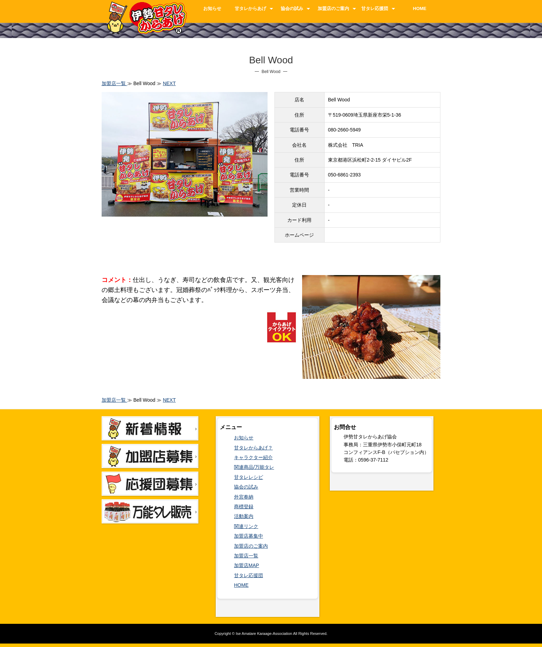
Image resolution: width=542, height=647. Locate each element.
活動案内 (243, 516)
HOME (420, 8)
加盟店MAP (246, 565)
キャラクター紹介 (253, 457)
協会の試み (292, 8)
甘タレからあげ (250, 8)
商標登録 (243, 506)
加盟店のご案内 (333, 8)
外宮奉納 (243, 497)
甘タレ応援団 (374, 8)
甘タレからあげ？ (253, 447)
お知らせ (212, 8)
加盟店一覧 (114, 83)
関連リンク (246, 526)
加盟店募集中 (248, 536)
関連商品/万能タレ (254, 467)
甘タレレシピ (248, 477)
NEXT (169, 83)
